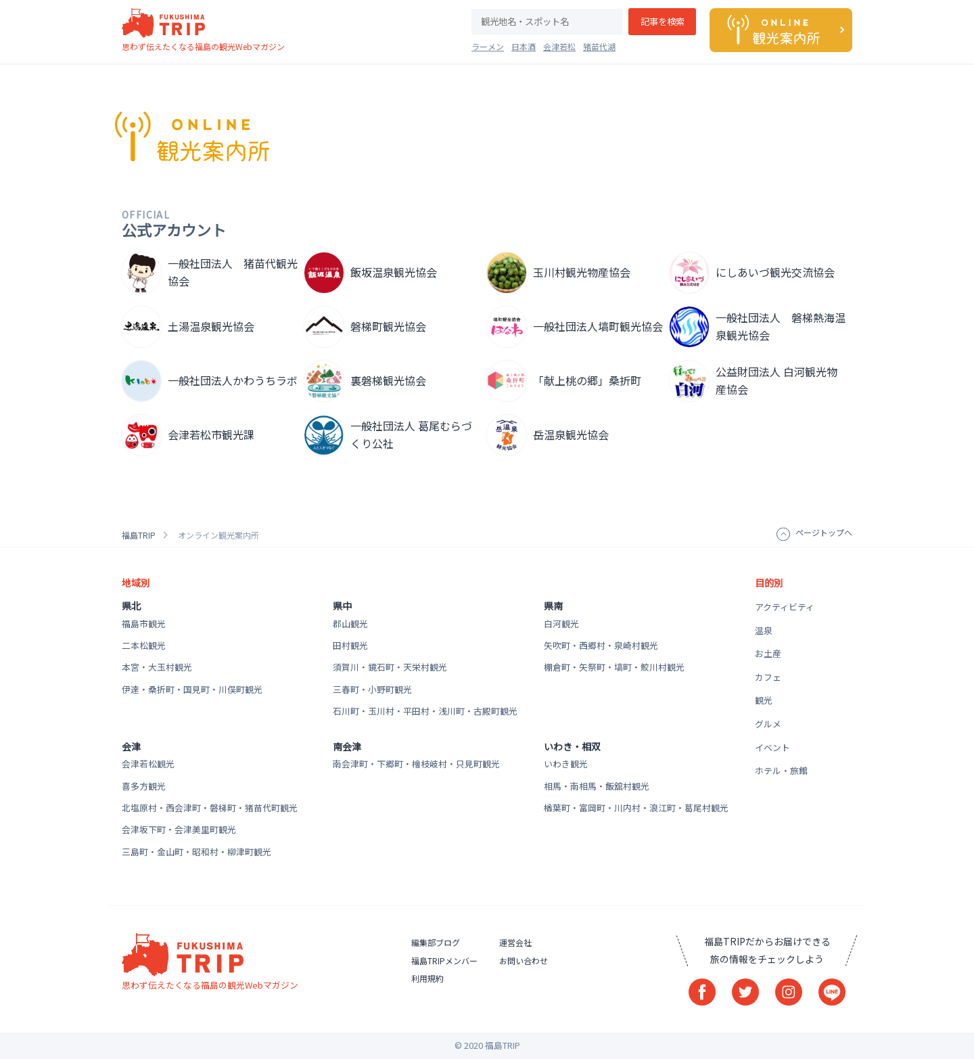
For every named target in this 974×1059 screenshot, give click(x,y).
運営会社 (515, 942)
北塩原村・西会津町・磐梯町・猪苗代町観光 (210, 807)
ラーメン (487, 46)
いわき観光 (566, 763)
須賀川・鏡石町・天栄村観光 (390, 666)
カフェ (768, 677)
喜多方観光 (144, 786)
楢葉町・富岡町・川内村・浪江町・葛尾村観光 (636, 807)
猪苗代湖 (599, 46)
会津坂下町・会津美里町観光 (179, 829)
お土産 (768, 653)
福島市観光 (144, 623)
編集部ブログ (435, 942)
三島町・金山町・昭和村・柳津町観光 (196, 851)
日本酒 (523, 46)
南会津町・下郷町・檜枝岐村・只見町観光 (416, 763)
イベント (772, 747)
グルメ (768, 723)
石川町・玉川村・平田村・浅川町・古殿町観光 (425, 710)
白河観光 (561, 623)
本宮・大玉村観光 (157, 666)
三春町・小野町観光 (372, 689)
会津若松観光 (148, 763)
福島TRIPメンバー (444, 960)
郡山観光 (350, 623)
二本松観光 (144, 645)
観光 (763, 700)
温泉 (763, 630)
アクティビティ (784, 606)
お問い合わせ (523, 960)
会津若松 (559, 46)
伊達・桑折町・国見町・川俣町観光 (192, 689)
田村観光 (350, 645)
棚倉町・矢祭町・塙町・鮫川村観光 (614, 666)
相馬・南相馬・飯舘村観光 (596, 786)
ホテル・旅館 (781, 770)
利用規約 (427, 978)
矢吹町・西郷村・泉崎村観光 (601, 645)
